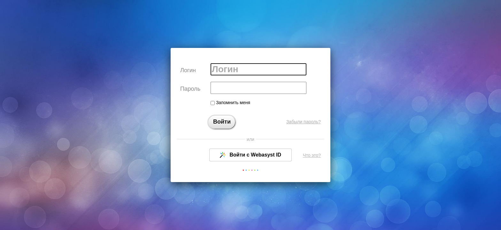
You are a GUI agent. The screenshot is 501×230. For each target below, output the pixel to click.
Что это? (312, 155)
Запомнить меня (230, 102)
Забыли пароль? (303, 121)
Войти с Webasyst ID (250, 155)
